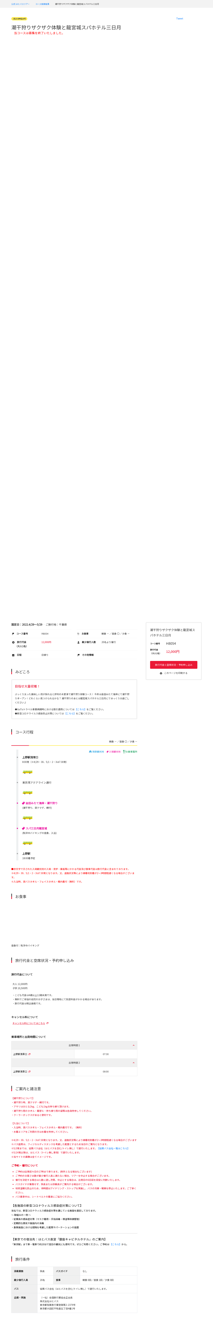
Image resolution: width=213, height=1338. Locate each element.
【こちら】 (81, 709)
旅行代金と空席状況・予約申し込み (173, 664)
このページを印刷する (174, 673)
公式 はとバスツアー (20, 3)
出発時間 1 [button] (74, 1045)
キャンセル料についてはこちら (28, 1023)
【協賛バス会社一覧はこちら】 (113, 1148)
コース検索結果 (42, 3)
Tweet (179, 18)
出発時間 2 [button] (74, 1062)
